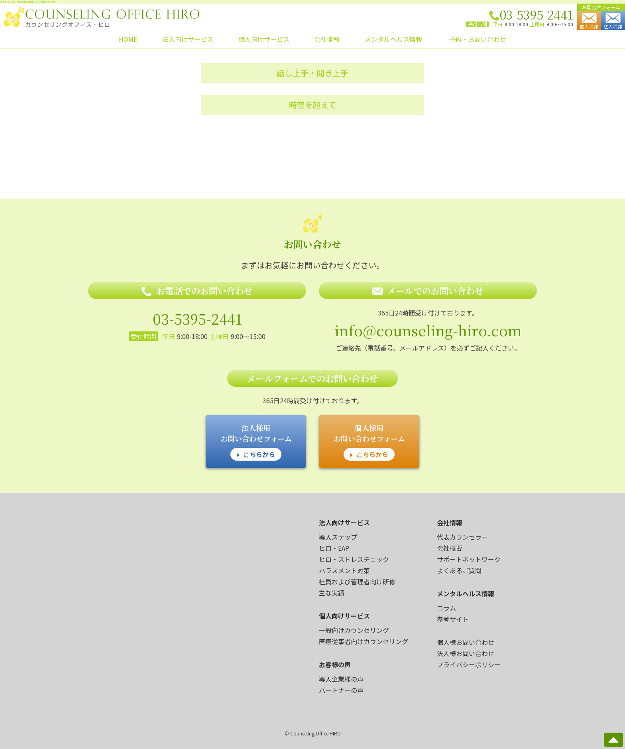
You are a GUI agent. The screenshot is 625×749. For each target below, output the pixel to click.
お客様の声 (335, 664)
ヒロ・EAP (334, 548)
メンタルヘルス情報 (393, 39)
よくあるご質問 (459, 570)
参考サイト (453, 619)
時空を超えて (312, 104)
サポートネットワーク (469, 559)
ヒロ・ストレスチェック (354, 559)
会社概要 (449, 548)
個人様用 (589, 21)
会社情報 (327, 39)
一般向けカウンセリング (354, 630)
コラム (446, 608)
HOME (128, 39)
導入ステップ (338, 537)
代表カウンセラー (462, 537)
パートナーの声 (341, 690)
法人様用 (613, 21)
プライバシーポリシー (469, 664)
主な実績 (331, 592)
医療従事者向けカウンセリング (363, 641)
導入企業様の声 (341, 679)
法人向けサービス (187, 39)
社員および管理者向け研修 (357, 581)
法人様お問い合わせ (465, 653)
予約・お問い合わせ (477, 39)
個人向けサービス (263, 39)
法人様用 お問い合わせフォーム (256, 441)
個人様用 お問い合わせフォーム (369, 441)
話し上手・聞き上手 (312, 73)
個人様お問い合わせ (465, 642)
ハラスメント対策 (344, 570)
